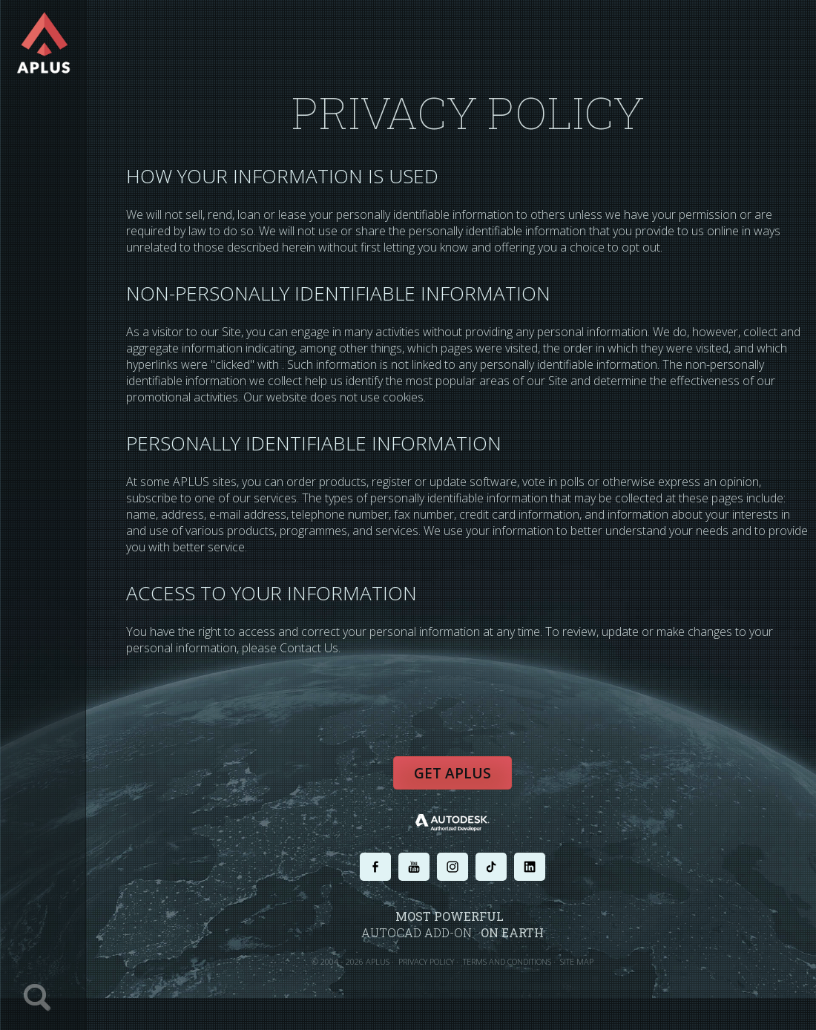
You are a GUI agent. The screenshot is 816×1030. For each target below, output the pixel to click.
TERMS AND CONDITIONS (507, 961)
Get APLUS (452, 773)
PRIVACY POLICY (426, 961)
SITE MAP (576, 961)
